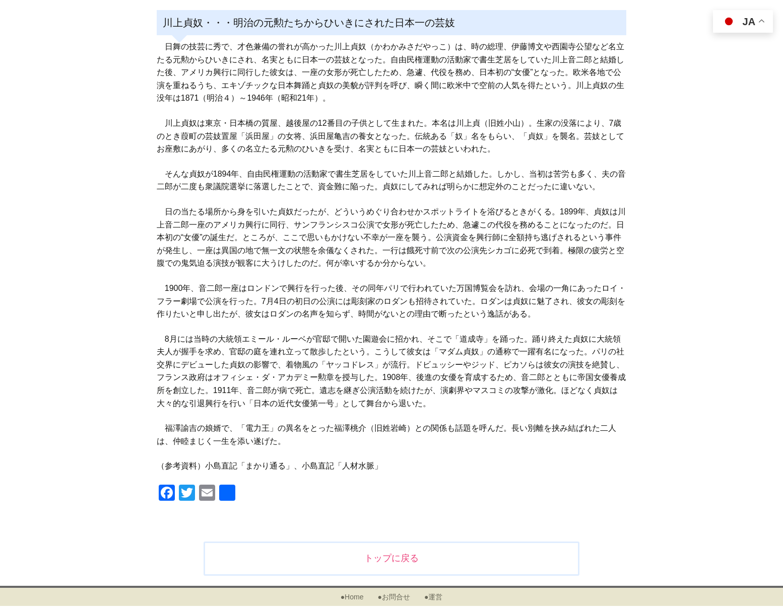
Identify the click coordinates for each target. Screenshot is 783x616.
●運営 (433, 597)
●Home (352, 597)
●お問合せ (393, 597)
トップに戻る (391, 558)
